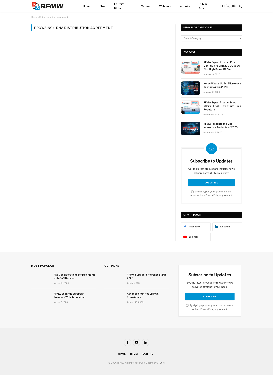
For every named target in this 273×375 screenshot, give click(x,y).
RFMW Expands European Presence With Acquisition (69, 295)
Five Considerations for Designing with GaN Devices (74, 276)
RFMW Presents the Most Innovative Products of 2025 (220, 125)
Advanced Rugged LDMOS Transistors (143, 295)
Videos (145, 6)
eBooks (185, 6)
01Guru (161, 362)
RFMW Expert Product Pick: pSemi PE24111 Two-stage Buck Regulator (222, 106)
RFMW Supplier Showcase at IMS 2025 (147, 276)
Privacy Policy (213, 195)
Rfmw (134, 353)
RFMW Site (203, 6)
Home (87, 6)
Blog (102, 6)
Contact (148, 353)
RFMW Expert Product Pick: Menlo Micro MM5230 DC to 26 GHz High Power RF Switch (221, 66)
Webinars (165, 6)
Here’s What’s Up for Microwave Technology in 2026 (222, 85)
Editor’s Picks (119, 6)
